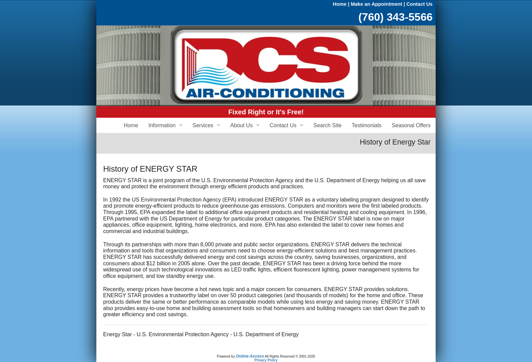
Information (161, 125)
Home (340, 4)
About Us (241, 125)
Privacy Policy (266, 360)
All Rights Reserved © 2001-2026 (290, 356)
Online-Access (250, 356)
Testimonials (367, 125)
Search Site (328, 125)
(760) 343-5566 (395, 17)
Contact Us (419, 4)
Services (203, 125)
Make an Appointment (376, 4)
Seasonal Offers (411, 125)
